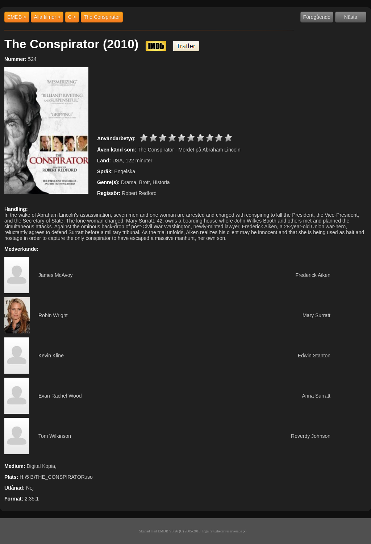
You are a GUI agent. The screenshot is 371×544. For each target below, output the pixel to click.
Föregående (317, 17)
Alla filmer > (47, 17)
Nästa (351, 17)
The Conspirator (102, 17)
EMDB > (16, 17)
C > (72, 17)
